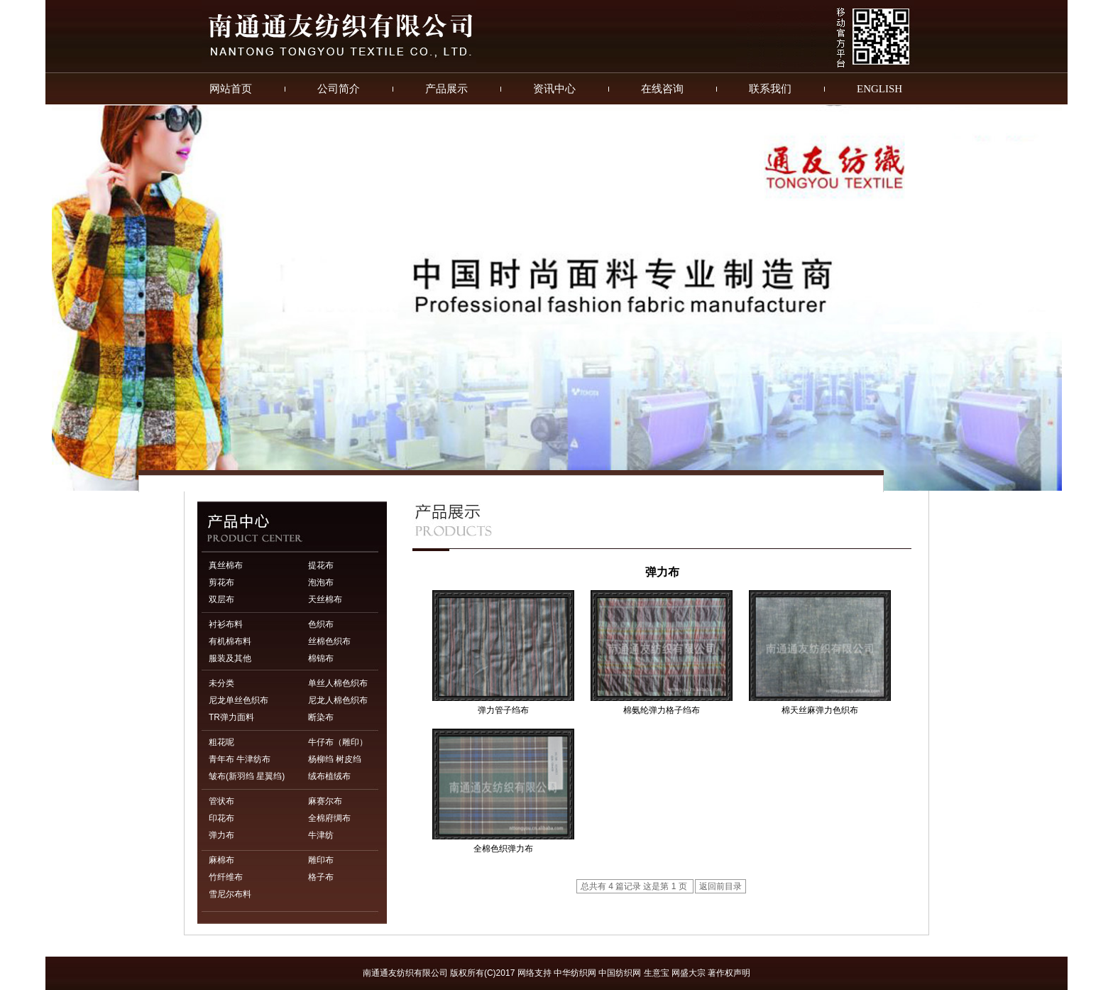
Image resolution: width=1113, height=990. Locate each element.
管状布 (221, 801)
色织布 (321, 624)
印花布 (221, 818)
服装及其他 (230, 658)
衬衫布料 (226, 624)
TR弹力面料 (231, 717)
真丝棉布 (226, 565)
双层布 (221, 599)
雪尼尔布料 (230, 894)
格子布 (321, 877)
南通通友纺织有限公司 (405, 973)
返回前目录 (720, 886)
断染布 (321, 717)
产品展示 (446, 88)
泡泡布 (321, 582)
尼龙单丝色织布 (238, 700)
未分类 (221, 683)
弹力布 (221, 835)
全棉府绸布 (329, 818)
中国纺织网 (619, 973)
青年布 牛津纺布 (239, 759)
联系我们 (770, 88)
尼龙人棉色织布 (338, 700)
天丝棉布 (325, 599)
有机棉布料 (230, 641)
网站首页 (230, 88)
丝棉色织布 (329, 641)
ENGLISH (879, 88)
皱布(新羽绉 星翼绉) (247, 776)
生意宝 (656, 973)
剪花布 (221, 582)
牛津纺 (321, 835)
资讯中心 (554, 88)
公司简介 (338, 88)
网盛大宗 (688, 973)
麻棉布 (221, 860)
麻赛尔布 (325, 801)
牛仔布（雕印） (338, 742)
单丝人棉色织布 (338, 683)
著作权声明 (729, 973)
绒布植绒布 (329, 776)
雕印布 (321, 860)
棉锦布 (321, 658)
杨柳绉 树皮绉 (334, 759)
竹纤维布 (226, 877)
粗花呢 (221, 742)
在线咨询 (662, 88)
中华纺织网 (575, 973)
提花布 (321, 565)
